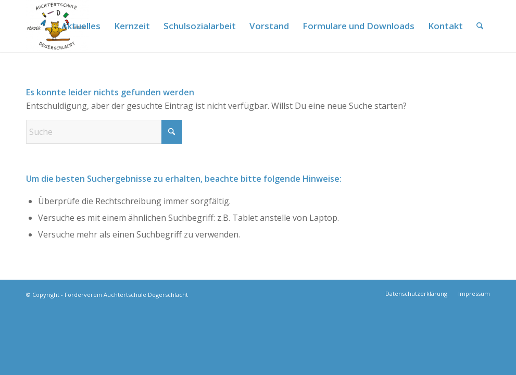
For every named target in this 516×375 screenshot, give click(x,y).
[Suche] (480, 26)
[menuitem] (81, 26)
